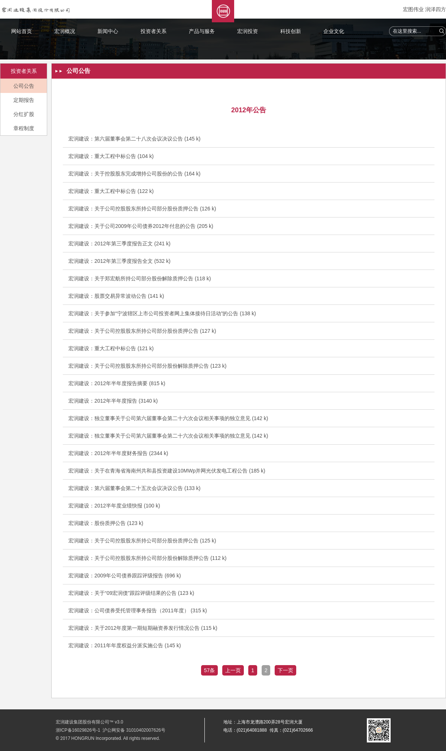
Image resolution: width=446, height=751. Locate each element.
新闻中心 (107, 31)
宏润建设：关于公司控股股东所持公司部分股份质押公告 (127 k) (142, 331)
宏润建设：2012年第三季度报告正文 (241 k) (119, 243)
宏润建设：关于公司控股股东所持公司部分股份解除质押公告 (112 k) (147, 558)
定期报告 (23, 100)
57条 (209, 670)
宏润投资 (247, 31)
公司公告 (23, 86)
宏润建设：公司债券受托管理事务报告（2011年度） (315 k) (137, 610)
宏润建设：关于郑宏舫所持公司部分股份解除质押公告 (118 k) (139, 278)
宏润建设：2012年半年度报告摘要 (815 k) (116, 383)
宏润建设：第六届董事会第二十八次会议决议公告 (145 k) (134, 139)
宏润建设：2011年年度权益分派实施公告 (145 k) (124, 645)
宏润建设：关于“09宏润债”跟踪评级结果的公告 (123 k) (131, 593)
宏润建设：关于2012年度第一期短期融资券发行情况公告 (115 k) (142, 628)
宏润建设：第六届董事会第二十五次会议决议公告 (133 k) (134, 488)
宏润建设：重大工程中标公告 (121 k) (110, 348)
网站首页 (21, 31)
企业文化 (333, 31)
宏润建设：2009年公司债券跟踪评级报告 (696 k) (124, 575)
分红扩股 (23, 114)
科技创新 (290, 31)
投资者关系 (153, 31)
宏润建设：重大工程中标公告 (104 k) (110, 156)
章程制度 (23, 128)
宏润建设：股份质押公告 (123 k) (105, 523)
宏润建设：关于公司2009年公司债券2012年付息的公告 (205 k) (140, 226)
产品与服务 (202, 31)
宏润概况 (64, 31)
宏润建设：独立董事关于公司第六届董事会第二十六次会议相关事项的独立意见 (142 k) (168, 418)
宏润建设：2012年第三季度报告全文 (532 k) (119, 261)
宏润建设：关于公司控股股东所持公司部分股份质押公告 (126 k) (142, 209)
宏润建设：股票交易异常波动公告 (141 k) (116, 296)
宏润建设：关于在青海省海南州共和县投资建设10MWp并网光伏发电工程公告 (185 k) (166, 471)
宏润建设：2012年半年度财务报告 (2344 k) (118, 453)
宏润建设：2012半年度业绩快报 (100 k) (114, 506)
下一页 (285, 670)
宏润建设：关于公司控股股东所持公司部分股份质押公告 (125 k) (142, 541)
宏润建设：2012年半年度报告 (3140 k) (113, 401)
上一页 (233, 670)
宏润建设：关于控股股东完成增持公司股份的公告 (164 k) (134, 174)
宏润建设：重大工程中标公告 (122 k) (110, 191)
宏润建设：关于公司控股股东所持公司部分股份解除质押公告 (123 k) (147, 366)
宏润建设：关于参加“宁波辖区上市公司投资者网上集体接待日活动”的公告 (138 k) (162, 313)
